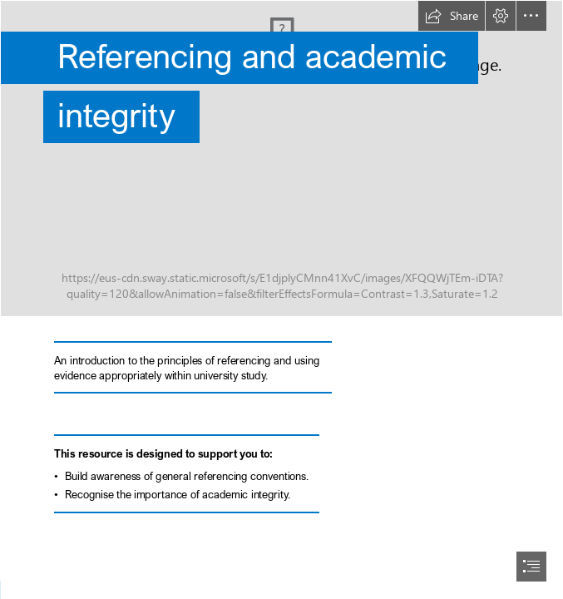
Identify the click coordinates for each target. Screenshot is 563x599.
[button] (451, 16)
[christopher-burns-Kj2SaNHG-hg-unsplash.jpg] (281, 158)
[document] (281, 299)
